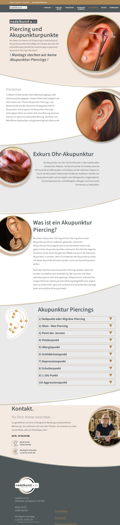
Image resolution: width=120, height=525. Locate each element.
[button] (48, 7)
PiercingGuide (58, 8)
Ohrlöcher (69, 8)
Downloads (114, 8)
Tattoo (103, 8)
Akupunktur (93, 8)
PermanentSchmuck (81, 8)
